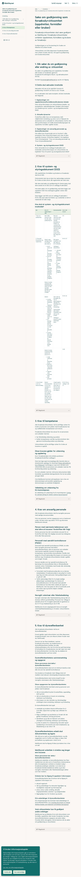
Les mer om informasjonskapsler (13, 867)
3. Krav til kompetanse (8, 27)
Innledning (5, 16)
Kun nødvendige (19, 872)
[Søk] (66, 3)
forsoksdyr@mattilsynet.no (48, 80)
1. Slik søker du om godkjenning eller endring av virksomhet (10, 19)
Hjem (36, 9)
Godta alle (7, 872)
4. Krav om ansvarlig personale (10, 30)
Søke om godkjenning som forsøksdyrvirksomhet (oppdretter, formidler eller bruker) (53, 10)
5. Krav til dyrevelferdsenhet (9, 33)
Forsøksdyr (45, 9)
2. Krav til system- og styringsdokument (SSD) (13, 23)
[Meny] (75, 3)
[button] (53, 156)
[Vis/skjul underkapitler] (23, 19)
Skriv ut (6, 40)
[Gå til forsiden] (8, 3)
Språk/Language (57, 3)
